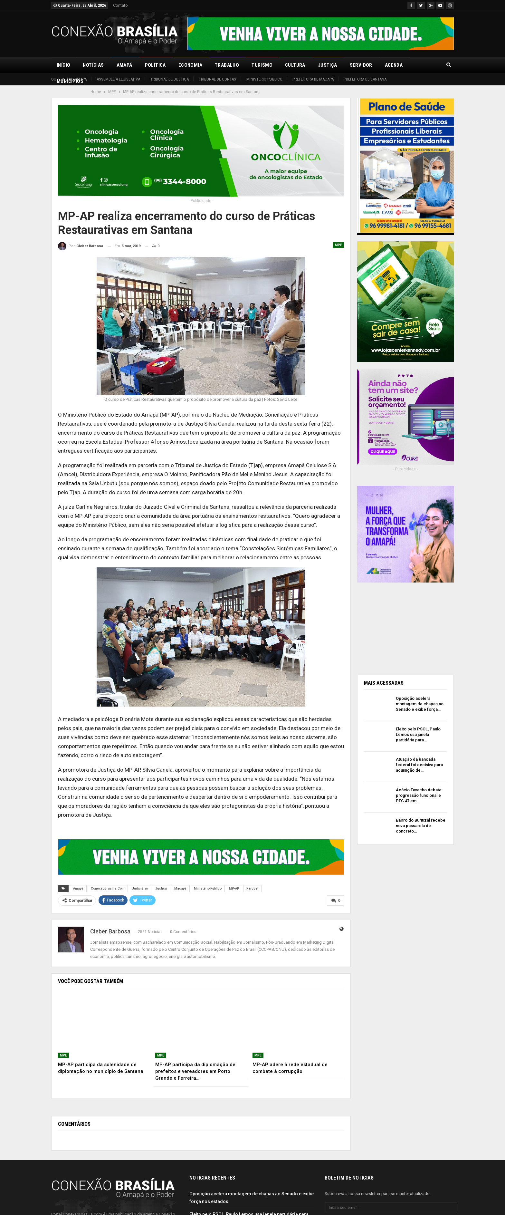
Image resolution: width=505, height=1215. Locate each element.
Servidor (361, 65)
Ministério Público (264, 79)
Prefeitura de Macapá (313, 79)
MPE (338, 245)
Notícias (93, 65)
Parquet (252, 888)
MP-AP (234, 888)
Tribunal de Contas (217, 79)
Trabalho (227, 65)
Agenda (394, 65)
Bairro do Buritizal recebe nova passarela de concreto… (420, 826)
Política (155, 65)
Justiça (327, 65)
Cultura (295, 65)
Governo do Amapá (69, 79)
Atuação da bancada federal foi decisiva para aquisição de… (419, 765)
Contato (120, 5)
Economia (190, 65)
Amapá (124, 65)
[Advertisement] (405, 626)
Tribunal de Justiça (169, 79)
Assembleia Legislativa (118, 79)
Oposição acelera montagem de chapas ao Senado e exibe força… (419, 704)
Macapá (180, 888)
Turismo (262, 65)
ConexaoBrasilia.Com (108, 888)
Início (63, 65)
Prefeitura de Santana (365, 79)
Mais (421, 65)
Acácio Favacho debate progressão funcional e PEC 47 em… (419, 795)
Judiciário (140, 888)
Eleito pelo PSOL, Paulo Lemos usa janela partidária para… (418, 734)
